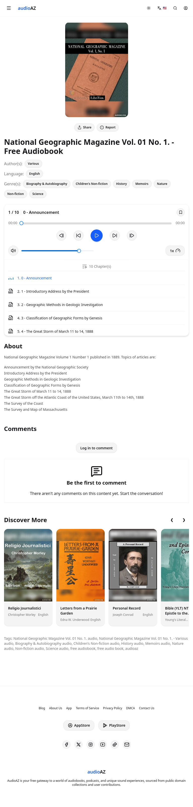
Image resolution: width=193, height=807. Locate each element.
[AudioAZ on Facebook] (66, 745)
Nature (162, 184)
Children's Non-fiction (91, 184)
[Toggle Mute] (13, 251)
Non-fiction (15, 194)
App (69, 708)
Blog (42, 708)
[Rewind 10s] (78, 235)
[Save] (181, 212)
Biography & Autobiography (46, 184)
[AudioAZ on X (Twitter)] (78, 745)
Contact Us (146, 708)
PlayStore (114, 725)
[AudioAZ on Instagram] (91, 745)
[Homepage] (27, 8)
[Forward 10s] (115, 235)
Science (38, 194)
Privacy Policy (112, 708)
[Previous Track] (61, 235)
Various (33, 163)
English (34, 174)
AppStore (79, 725)
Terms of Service (87, 708)
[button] (9, 8)
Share (84, 127)
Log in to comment (96, 448)
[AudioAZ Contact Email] (127, 745)
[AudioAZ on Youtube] (103, 745)
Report (107, 127)
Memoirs (141, 184)
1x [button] (175, 250)
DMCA (130, 708)
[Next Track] (132, 235)
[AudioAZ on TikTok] (115, 745)
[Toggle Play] (97, 235)
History (121, 184)
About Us (55, 708)
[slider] (21, 223)
